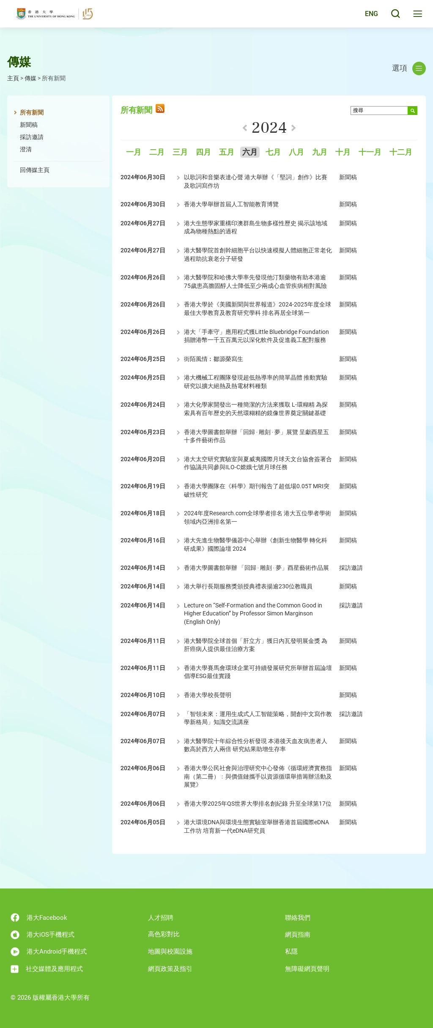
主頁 (13, 78)
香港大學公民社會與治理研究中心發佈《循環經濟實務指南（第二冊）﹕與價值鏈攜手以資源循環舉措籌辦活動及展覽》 (258, 776)
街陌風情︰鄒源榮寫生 (213, 358)
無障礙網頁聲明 (307, 969)
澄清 (26, 149)
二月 (156, 152)
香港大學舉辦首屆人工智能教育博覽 (231, 204)
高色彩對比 (164, 934)
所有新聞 (32, 112)
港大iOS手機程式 (42, 934)
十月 (343, 152)
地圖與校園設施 (170, 951)
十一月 (370, 152)
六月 (250, 152)
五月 (226, 152)
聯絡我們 (297, 917)
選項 (409, 68)
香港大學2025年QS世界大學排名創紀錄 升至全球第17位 (258, 803)
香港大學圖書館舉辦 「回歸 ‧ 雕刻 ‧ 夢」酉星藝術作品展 (256, 567)
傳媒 (30, 78)
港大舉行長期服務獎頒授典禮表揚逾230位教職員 (248, 586)
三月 (180, 152)
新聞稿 (29, 124)
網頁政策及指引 (170, 969)
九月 (319, 152)
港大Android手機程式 (49, 951)
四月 (203, 152)
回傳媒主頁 (34, 170)
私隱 (291, 951)
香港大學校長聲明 (207, 695)
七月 (273, 152)
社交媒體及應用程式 (47, 969)
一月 (133, 152)
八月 (296, 152)
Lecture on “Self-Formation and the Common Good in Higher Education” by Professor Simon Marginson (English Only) (253, 613)
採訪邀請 (32, 137)
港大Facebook (39, 917)
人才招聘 (160, 917)
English (365, 18)
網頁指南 (297, 934)
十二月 (400, 152)
